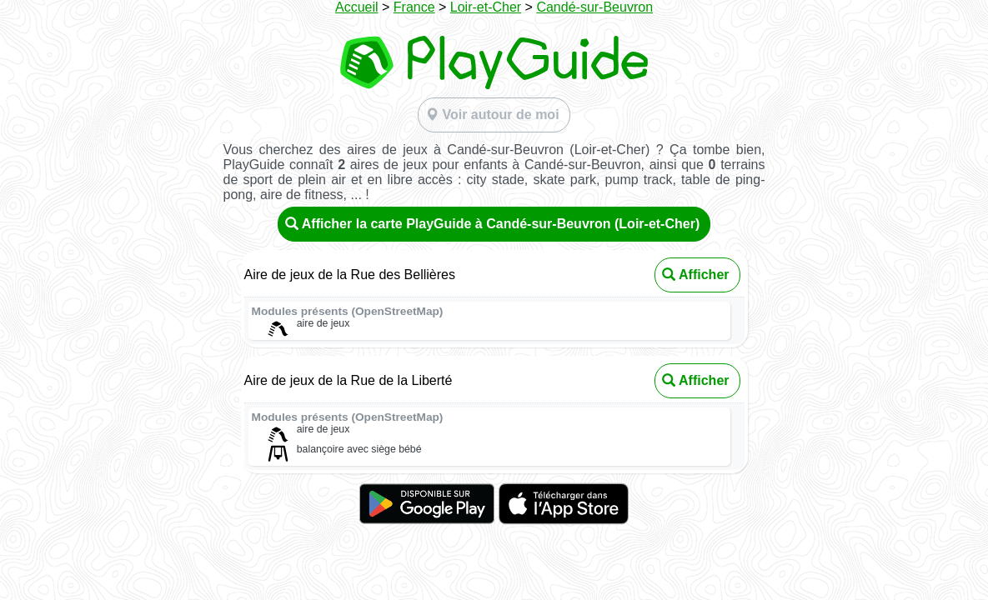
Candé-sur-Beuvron (594, 7)
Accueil (357, 7)
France (414, 7)
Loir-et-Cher (485, 7)
